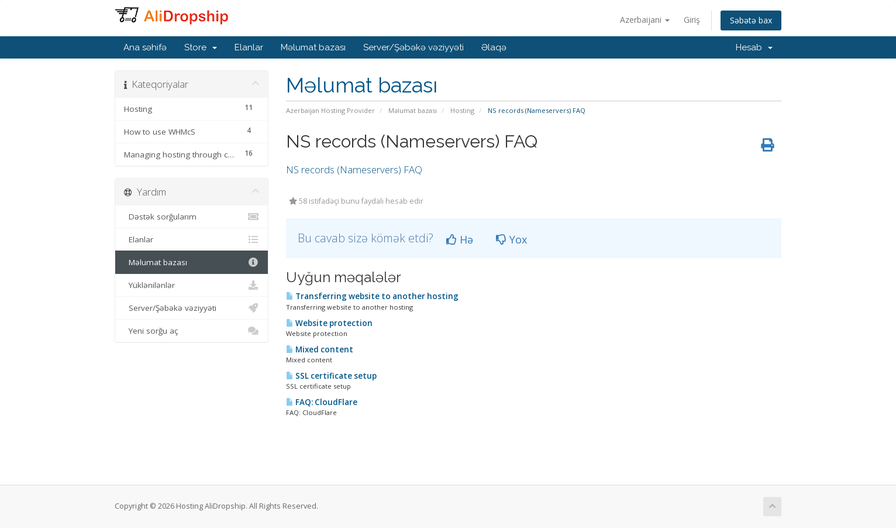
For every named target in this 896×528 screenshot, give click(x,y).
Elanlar (249, 47)
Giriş (692, 19)
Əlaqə (493, 47)
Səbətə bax (751, 20)
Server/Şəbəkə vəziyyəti (413, 47)
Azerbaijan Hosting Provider (330, 110)
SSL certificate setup (331, 376)
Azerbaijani (645, 19)
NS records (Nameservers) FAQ (354, 169)
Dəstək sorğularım (191, 217)
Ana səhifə (145, 47)
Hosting (462, 110)
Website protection (329, 323)
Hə (459, 239)
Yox (511, 239)
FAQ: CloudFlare (321, 402)
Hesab (754, 47)
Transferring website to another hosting (372, 296)
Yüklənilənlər (191, 285)
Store (200, 47)
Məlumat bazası (313, 47)
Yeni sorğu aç (191, 331)
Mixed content (319, 349)
